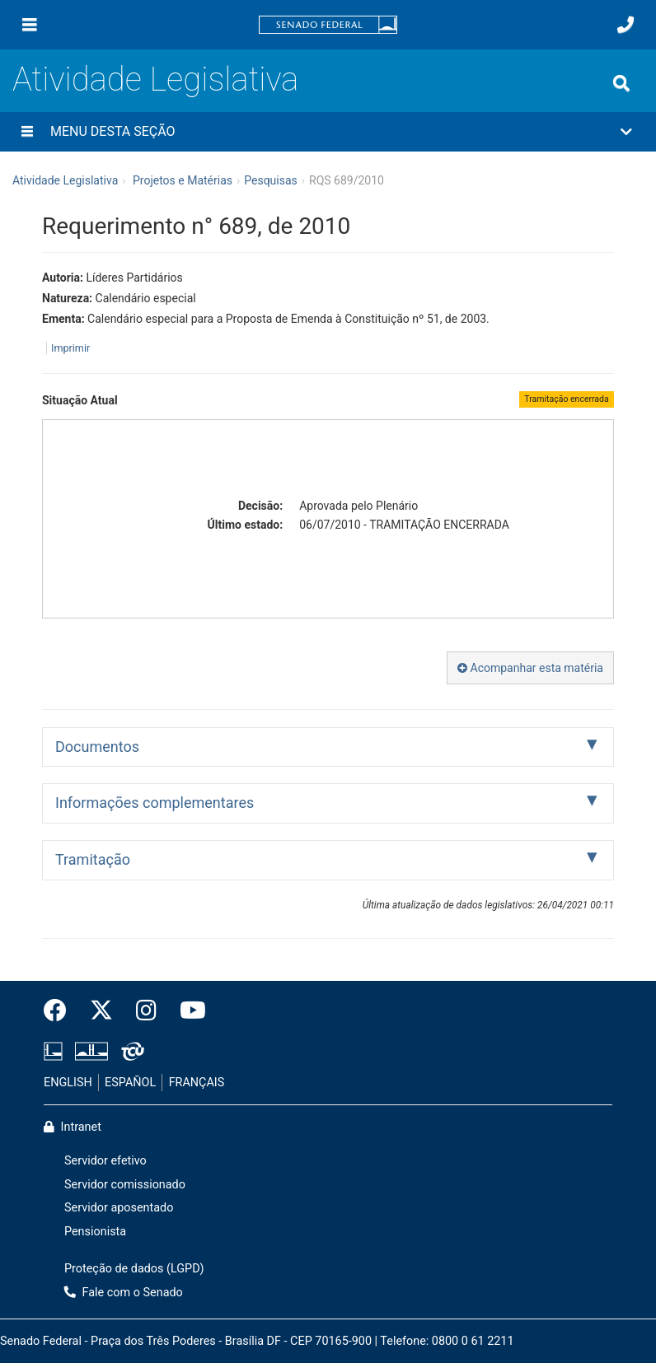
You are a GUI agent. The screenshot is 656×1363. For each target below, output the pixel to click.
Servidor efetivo (105, 1161)
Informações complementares (154, 802)
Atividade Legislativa (155, 79)
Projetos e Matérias (182, 180)
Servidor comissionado (124, 1185)
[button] (328, 132)
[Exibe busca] (621, 83)
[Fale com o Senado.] (625, 24)
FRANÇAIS (197, 1083)
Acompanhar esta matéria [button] (530, 667)
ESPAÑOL (130, 1083)
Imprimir (70, 348)
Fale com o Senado (123, 1293)
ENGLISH (68, 1083)
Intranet (72, 1127)
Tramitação (92, 859)
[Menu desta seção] (27, 131)
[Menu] (29, 24)
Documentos (97, 746)
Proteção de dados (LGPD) (134, 1269)
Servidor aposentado (118, 1208)
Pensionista (95, 1232)
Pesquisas (271, 180)
